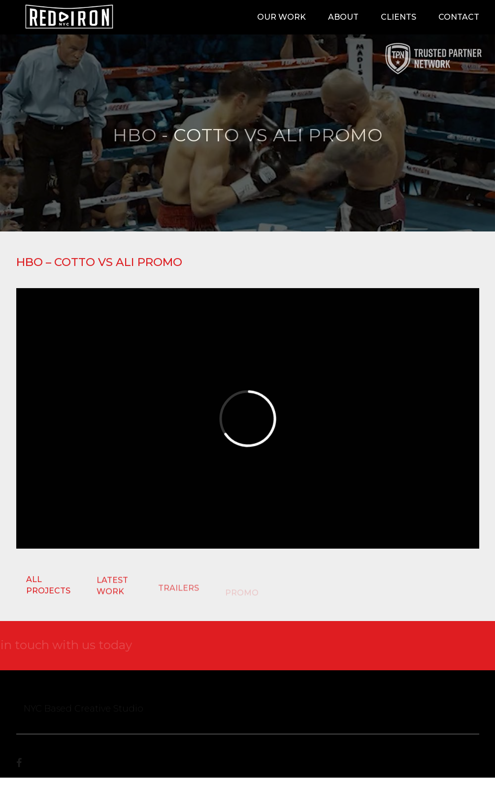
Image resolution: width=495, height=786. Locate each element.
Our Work (281, 17)
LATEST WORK (112, 586)
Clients (398, 17)
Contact (458, 17)
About (343, 17)
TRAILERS (178, 590)
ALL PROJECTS (48, 585)
